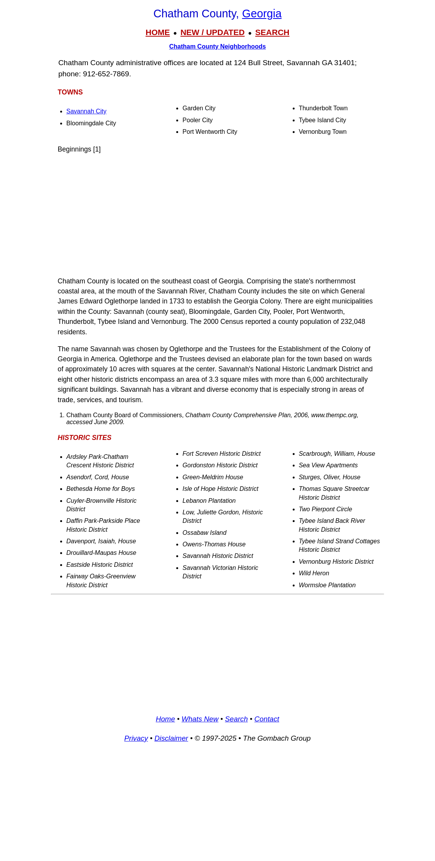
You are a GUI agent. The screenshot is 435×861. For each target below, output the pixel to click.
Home (165, 719)
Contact (267, 719)
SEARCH (272, 32)
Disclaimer (171, 738)
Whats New (200, 719)
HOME (157, 32)
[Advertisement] (217, 215)
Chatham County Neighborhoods (217, 46)
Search (236, 719)
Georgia (262, 13)
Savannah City (86, 111)
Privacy (136, 738)
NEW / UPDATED (212, 32)
